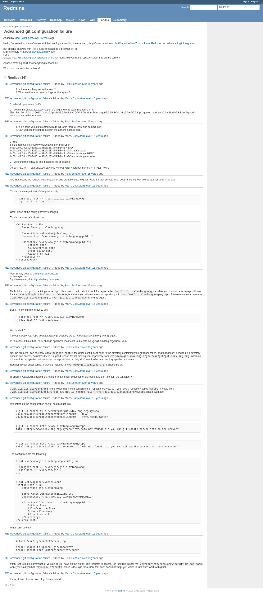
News (82, 20)
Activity (41, 20)
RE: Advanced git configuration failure (27, 83)
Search (185, 7)
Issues (70, 20)
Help (21, 1)
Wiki (92, 20)
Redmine (120, 590)
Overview (9, 20)
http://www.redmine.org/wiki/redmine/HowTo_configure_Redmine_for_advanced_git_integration (142, 43)
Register (255, 1)
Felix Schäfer (73, 83)
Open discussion (22, 26)
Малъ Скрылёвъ (24, 38)
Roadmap (56, 20)
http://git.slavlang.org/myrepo (38, 51)
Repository (120, 20)
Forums (104, 20)
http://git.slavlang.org (47, 273)
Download (26, 20)
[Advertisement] (228, 88)
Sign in (246, 1)
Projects (14, 1)
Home (5, 1)
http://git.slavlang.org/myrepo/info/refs (33, 57)
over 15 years (42, 38)
